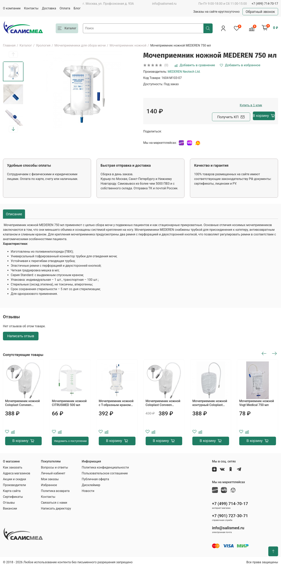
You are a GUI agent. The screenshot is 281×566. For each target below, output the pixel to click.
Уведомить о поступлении (70, 439)
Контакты (31, 8)
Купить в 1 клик (254, 105)
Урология (43, 45)
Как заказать (12, 466)
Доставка (49, 8)
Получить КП (211, 115)
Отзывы (9, 501)
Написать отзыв (20, 335)
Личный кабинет (53, 472)
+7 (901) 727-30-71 (230, 514)
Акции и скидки (14, 478)
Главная (9, 45)
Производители (14, 484)
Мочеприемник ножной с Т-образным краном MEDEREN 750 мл (116, 402)
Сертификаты (13, 495)
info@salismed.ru (164, 3)
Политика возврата (55, 490)
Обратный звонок (260, 12)
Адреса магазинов (16, 472)
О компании (12, 8)
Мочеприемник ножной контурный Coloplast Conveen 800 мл (209, 402)
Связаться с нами (54, 501)
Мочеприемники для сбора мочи (80, 45)
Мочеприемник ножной (128, 45)
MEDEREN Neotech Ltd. (184, 71)
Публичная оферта (95, 478)
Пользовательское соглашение (105, 472)
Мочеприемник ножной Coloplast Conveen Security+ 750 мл (22, 402)
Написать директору (56, 507)
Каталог (26, 45)
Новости (88, 490)
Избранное (49, 484)
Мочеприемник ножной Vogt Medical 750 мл (256, 402)
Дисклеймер (91, 484)
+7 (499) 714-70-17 (264, 3)
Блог (77, 8)
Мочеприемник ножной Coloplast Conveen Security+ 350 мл (163, 402)
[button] (13, 54)
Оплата (65, 8)
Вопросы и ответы (54, 466)
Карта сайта (12, 490)
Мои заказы (50, 478)
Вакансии (10, 507)
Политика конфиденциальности (105, 466)
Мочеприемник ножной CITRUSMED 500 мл (69, 402)
